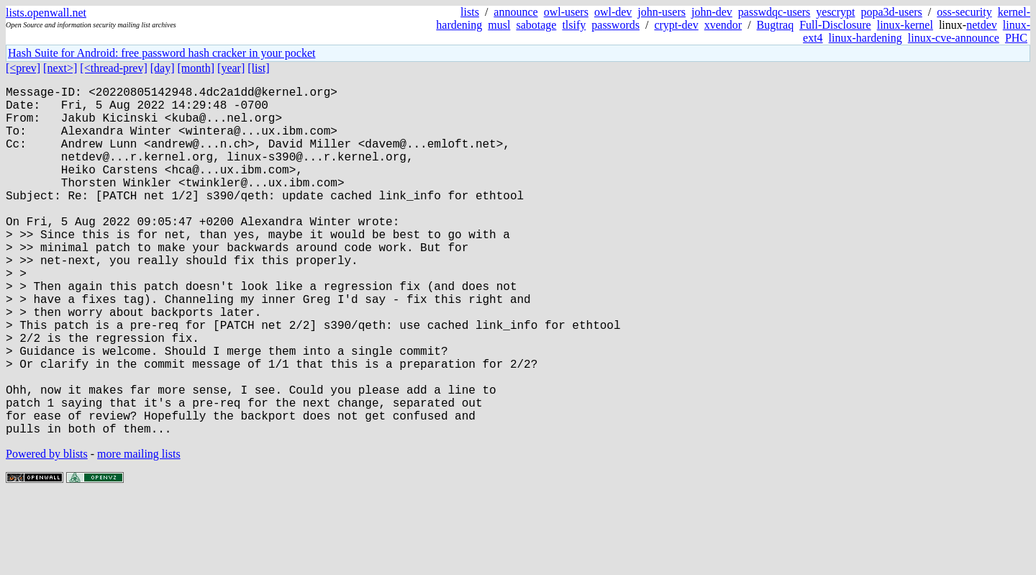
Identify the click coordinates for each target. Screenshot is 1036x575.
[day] (162, 68)
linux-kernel (905, 25)
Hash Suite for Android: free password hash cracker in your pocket (161, 53)
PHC (1016, 38)
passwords (615, 25)
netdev (981, 25)
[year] (231, 68)
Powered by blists (47, 531)
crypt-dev (676, 25)
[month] (196, 68)
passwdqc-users (774, 12)
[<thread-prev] (113, 68)
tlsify (574, 25)
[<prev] (23, 68)
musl (499, 25)
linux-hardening (865, 38)
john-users (661, 12)
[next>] (60, 68)
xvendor (723, 25)
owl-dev (613, 12)
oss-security (964, 12)
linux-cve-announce (953, 38)
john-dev (711, 12)
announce (515, 12)
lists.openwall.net (46, 12)
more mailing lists (139, 531)
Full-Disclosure (835, 25)
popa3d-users (891, 12)
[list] (258, 68)
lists (469, 12)
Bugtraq (775, 25)
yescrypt (835, 12)
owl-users (566, 12)
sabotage (536, 25)
